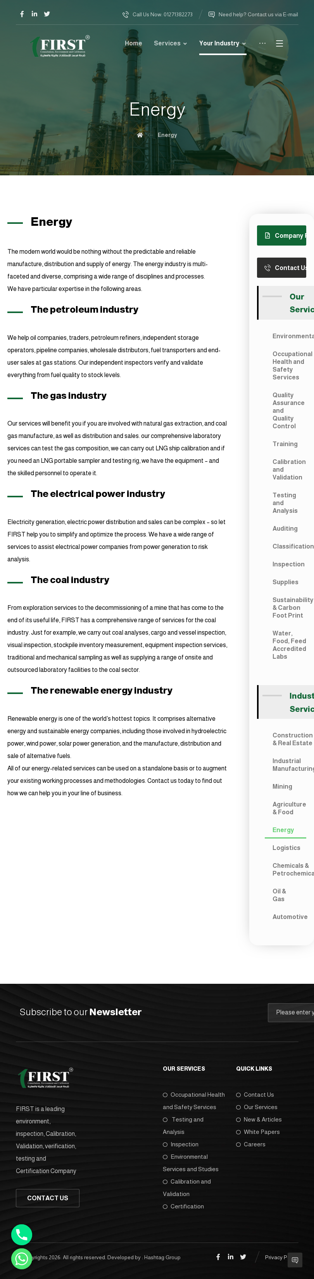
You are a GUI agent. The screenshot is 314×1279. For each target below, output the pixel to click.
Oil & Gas (279, 895)
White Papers (258, 1131)
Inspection (289, 564)
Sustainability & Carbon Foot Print (289, 608)
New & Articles (259, 1119)
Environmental (289, 336)
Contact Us (255, 1094)
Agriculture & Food (289, 808)
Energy (283, 830)
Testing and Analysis (285, 503)
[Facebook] (22, 14)
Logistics (286, 848)
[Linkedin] (34, 14)
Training (285, 444)
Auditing (285, 528)
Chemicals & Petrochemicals (289, 869)
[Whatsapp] (21, 1258)
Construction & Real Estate (289, 739)
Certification (183, 1206)
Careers (251, 1144)
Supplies (285, 582)
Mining (282, 786)
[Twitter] (47, 14)
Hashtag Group (162, 1256)
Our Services (257, 1107)
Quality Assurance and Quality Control (289, 410)
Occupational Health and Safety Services (289, 366)
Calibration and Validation (289, 470)
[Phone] (21, 1234)
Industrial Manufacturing (289, 765)
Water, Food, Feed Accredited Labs (289, 645)
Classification (289, 546)
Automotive (289, 917)
